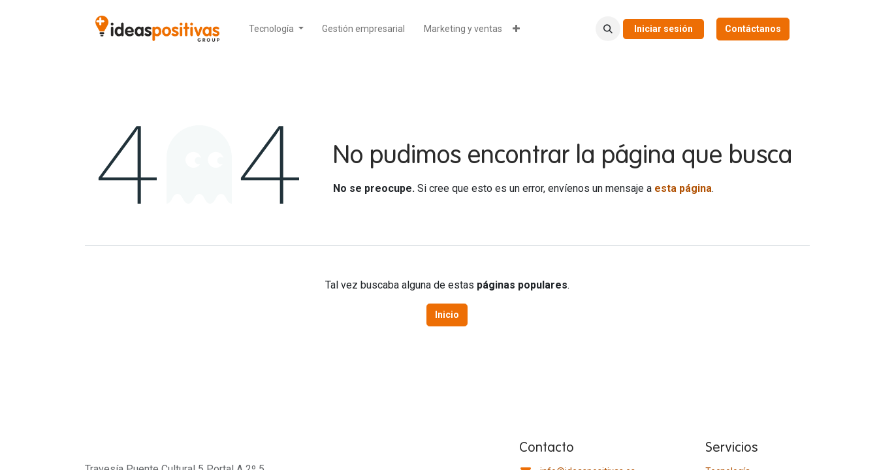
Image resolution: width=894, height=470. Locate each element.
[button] (608, 28)
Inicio (447, 314)
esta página (683, 188)
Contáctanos (753, 29)
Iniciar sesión (663, 29)
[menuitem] (276, 29)
